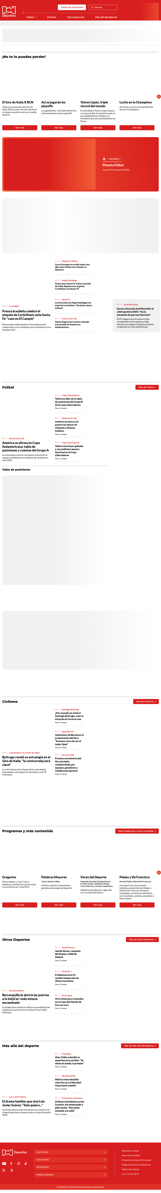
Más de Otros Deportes (141, 939)
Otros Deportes (75, 17)
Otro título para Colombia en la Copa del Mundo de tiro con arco (69, 1001)
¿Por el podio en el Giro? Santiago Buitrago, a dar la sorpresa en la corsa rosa (68, 717)
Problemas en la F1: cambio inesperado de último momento (67, 978)
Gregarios (9, 877)
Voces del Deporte (93, 877)
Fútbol (28, 17)
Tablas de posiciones (71, 7)
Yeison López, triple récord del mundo (94, 104)
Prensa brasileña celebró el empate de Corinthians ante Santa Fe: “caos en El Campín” (26, 314)
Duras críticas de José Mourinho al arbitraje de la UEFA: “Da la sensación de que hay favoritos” (136, 311)
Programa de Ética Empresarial (136, 1168)
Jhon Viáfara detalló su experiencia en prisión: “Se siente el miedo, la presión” (68, 1062)
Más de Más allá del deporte (138, 1045)
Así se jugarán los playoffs (53, 104)
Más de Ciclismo (145, 701)
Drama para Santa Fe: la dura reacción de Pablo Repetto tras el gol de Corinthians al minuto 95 (74, 286)
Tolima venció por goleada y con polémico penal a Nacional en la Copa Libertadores (68, 450)
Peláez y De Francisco (135, 877)
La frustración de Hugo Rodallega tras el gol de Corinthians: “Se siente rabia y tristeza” (73, 305)
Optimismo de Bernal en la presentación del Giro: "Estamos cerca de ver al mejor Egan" (69, 740)
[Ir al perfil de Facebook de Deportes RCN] (11, 1167)
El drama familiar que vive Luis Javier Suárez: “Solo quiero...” (23, 1105)
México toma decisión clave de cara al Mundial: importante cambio (69, 1083)
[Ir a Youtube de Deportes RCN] (4, 1167)
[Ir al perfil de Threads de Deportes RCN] (12, 1174)
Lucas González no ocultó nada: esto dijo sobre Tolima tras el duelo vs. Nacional (73, 267)
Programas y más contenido (27, 831)
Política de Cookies (131, 1172)
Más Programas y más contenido (136, 831)
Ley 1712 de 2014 (130, 1177)
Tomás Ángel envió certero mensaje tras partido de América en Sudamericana (73, 324)
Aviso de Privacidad (131, 1158)
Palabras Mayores (54, 877)
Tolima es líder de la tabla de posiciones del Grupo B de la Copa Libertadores (69, 401)
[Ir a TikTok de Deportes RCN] (26, 1167)
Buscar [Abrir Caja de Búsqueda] (97, 7)
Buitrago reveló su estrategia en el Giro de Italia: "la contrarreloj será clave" (26, 761)
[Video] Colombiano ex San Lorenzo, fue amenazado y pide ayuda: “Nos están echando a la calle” (69, 1108)
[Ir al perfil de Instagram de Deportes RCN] (18, 1167)
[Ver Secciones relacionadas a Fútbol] (33, 17)
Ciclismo (50, 17)
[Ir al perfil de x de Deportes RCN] (3, 1174)
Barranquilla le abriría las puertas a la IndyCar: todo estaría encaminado (25, 999)
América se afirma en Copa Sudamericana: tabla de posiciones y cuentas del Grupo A (25, 446)
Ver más (19, 127)
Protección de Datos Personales (137, 1163)
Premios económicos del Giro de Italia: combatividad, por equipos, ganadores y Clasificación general (69, 764)
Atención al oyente (131, 1154)
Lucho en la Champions (136, 102)
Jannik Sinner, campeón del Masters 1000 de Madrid (68, 954)
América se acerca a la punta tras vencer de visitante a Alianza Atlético (67, 426)
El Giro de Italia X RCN (17, 102)
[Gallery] (78, 96)
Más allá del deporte (106, 17)
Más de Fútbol (146, 387)
